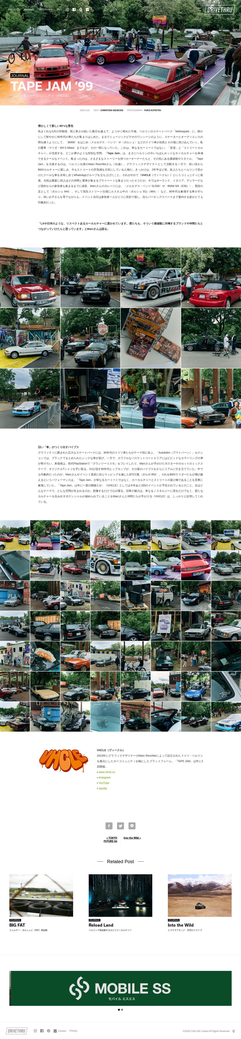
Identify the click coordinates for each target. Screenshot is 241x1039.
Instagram (105, 777)
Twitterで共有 (120, 825)
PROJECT (13, 9)
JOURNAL (29, 9)
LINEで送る (132, 825)
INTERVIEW (45, 9)
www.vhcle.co (107, 772)
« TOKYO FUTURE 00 (110, 839)
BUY (59, 9)
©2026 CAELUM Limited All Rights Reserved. (206, 1031)
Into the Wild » (132, 837)
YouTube (103, 783)
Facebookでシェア (109, 825)
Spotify (103, 788)
